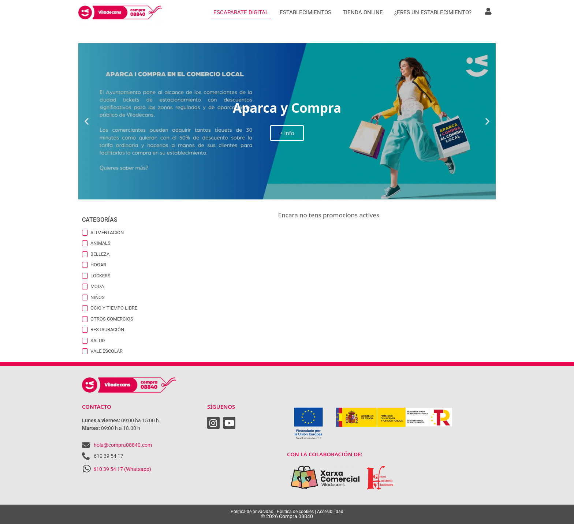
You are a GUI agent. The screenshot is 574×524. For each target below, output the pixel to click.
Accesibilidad (330, 511)
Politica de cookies (295, 511)
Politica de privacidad (252, 511)
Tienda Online (363, 12)
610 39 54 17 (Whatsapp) (122, 469)
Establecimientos (305, 12)
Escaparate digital (240, 12)
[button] (86, 121)
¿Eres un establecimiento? (432, 12)
